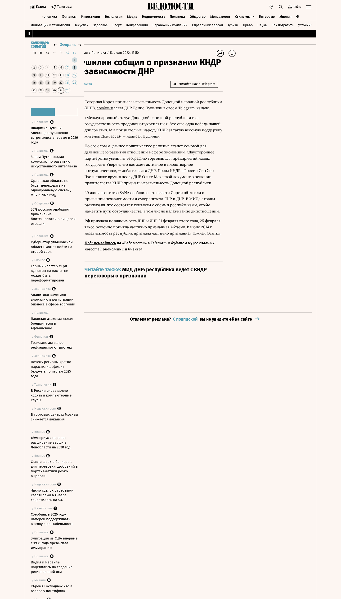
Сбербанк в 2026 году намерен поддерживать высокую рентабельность (52, 519)
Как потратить (282, 25)
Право (248, 25)
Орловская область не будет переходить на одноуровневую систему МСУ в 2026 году (51, 188)
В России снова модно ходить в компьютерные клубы (51, 395)
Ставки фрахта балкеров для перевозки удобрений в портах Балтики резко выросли (54, 469)
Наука (262, 25)
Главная (96, 53)
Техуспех (81, 25)
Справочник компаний (170, 25)
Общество (198, 16)
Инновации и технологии (50, 25)
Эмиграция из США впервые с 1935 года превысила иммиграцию (54, 543)
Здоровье (100, 25)
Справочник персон (207, 25)
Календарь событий (40, 45)
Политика (177, 16)
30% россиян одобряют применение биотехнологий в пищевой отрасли (53, 216)
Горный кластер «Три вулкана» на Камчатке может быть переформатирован (49, 273)
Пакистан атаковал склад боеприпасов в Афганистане (52, 323)
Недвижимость (153, 16)
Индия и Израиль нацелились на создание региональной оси (51, 567)
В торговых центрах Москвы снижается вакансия (54, 416)
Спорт (116, 25)
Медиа (132, 16)
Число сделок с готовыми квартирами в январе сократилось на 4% (52, 495)
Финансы (69, 16)
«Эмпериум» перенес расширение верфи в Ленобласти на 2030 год (50, 442)
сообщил (141, 108)
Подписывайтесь (114, 267)
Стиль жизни (244, 16)
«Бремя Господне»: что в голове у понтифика (51, 588)
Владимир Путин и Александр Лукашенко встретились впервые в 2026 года (54, 135)
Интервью (267, 16)
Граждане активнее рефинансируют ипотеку (51, 345)
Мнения (285, 16)
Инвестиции (90, 16)
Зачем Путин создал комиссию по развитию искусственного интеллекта (54, 161)
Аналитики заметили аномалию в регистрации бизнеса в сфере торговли (53, 299)
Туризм (233, 25)
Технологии (113, 16)
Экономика (48, 16)
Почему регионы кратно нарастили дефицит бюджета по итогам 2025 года (51, 369)
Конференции (137, 25)
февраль (68, 44)
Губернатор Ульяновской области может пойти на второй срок (52, 247)
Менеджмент (220, 16)
